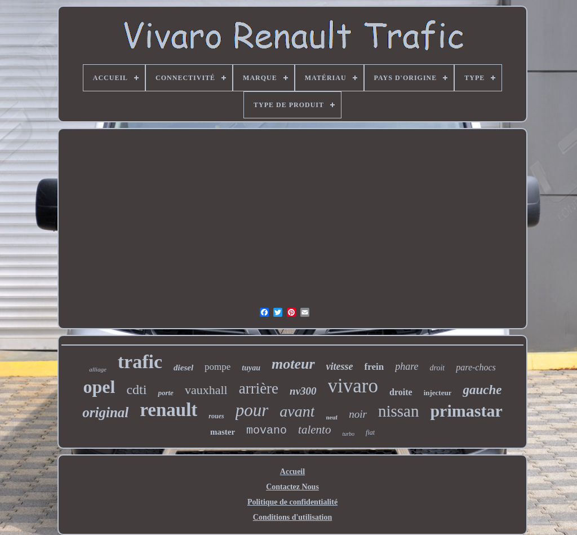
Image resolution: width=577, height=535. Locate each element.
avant (296, 411)
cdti (136, 389)
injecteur (438, 392)
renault (168, 410)
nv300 (303, 391)
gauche (482, 390)
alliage (97, 369)
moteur (293, 364)
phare (406, 366)
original (105, 412)
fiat (370, 432)
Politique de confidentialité (292, 502)
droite (400, 392)
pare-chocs (476, 367)
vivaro (353, 386)
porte (165, 392)
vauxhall (206, 390)
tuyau (251, 368)
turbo (348, 434)
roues (216, 416)
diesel (183, 367)
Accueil (292, 471)
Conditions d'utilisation (292, 517)
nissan (398, 411)
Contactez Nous (292, 487)
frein (374, 366)
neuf (332, 417)
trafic (140, 361)
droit (437, 368)
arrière (258, 388)
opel (99, 387)
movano (266, 430)
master (222, 431)
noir (358, 414)
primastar (466, 410)
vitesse (339, 366)
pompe (217, 366)
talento (314, 429)
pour (252, 410)
